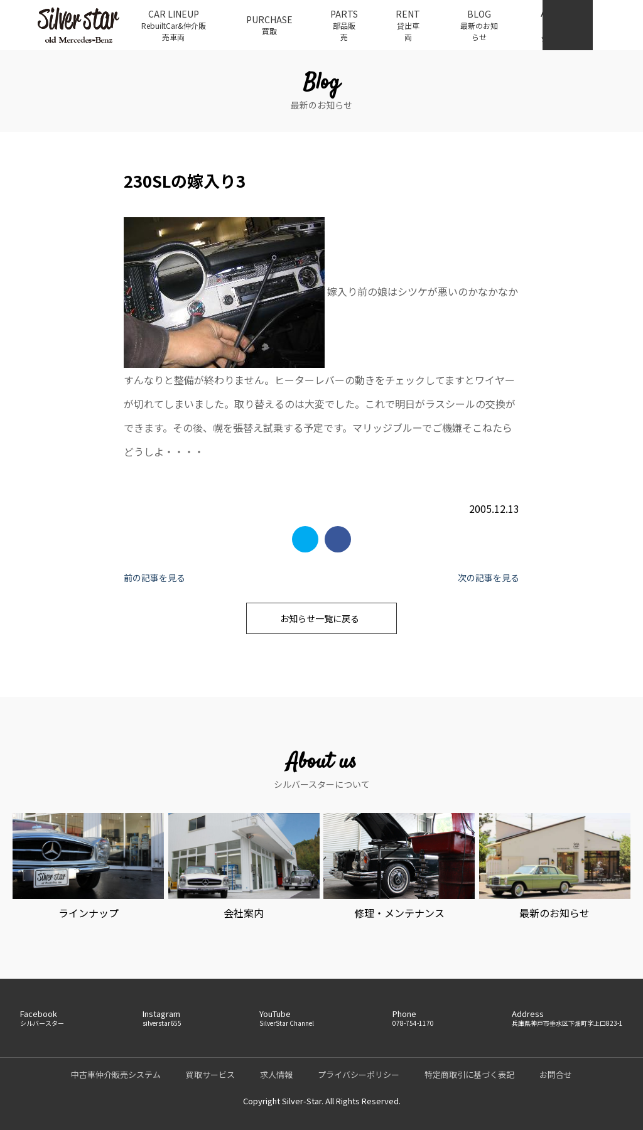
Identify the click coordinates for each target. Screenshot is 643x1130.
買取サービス (210, 1074)
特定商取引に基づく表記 (469, 1074)
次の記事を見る (488, 577)
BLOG (479, 25)
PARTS (344, 25)
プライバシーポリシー (358, 1074)
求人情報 (276, 1074)
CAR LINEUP (173, 25)
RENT (408, 25)
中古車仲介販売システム (116, 1074)
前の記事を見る (154, 577)
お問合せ (555, 1074)
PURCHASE (269, 25)
